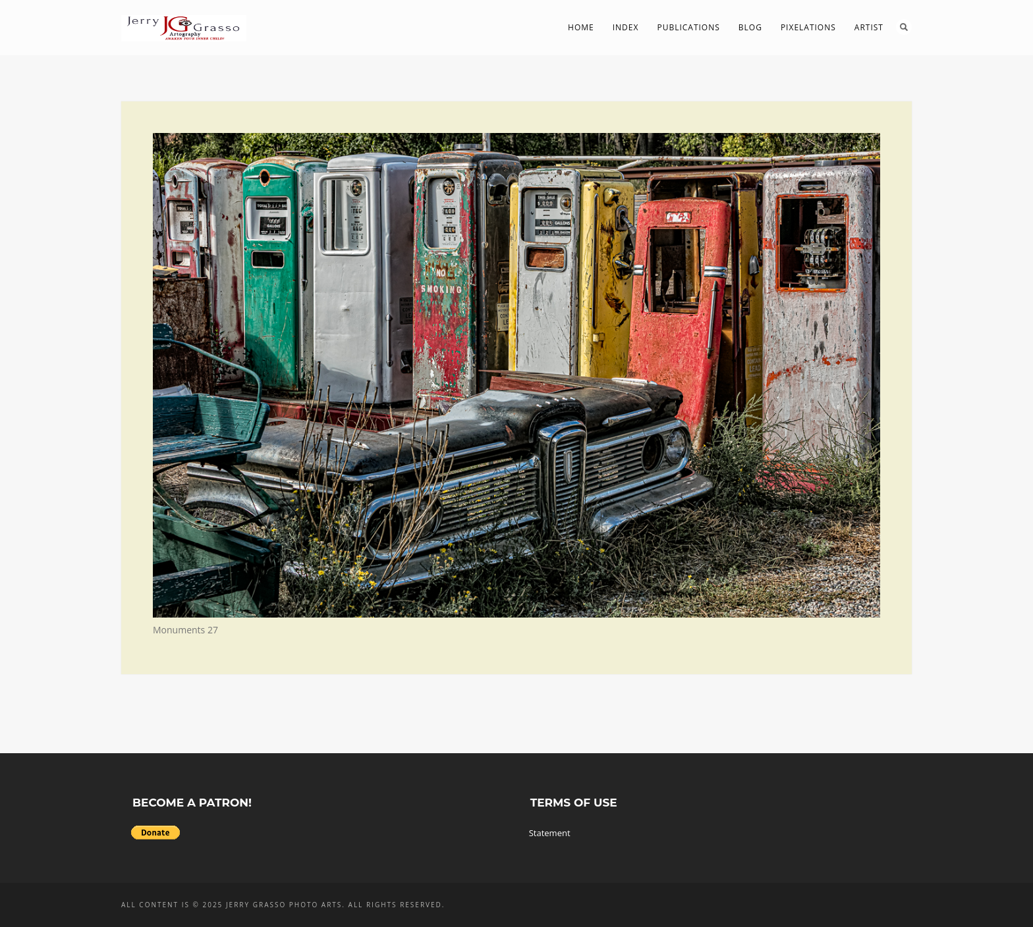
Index (626, 27)
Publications (688, 27)
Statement (550, 833)
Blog (750, 27)
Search (904, 27)
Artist (868, 27)
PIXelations (808, 27)
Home (581, 27)
